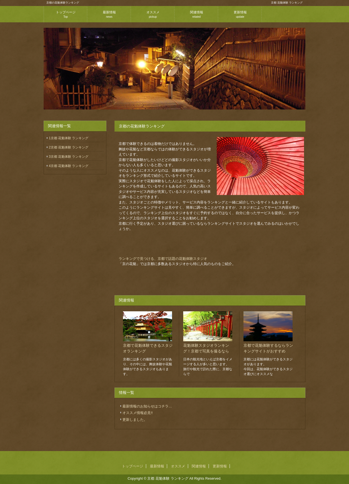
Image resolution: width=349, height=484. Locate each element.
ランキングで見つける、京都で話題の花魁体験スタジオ (163, 259)
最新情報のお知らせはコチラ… (147, 406)
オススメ (153, 14)
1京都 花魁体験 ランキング (68, 138)
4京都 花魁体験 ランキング (68, 166)
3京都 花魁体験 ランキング (68, 157)
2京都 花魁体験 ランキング (68, 147)
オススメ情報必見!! (137, 413)
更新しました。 (134, 420)
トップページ (66, 14)
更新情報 (240, 14)
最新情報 (109, 14)
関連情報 (196, 14)
